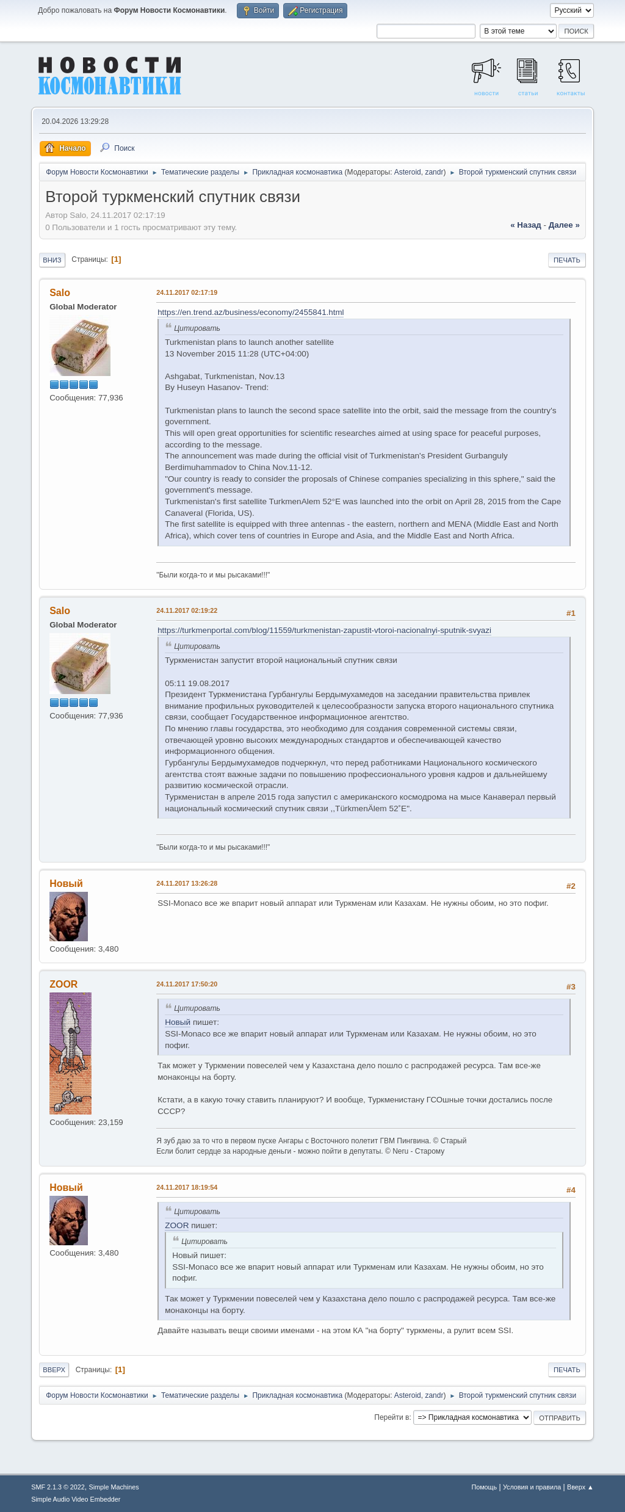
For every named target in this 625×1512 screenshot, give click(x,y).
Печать (567, 260)
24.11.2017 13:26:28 (186, 883)
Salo (59, 293)
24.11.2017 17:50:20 (186, 984)
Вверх (54, 1369)
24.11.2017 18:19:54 (186, 1187)
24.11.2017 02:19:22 (186, 610)
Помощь (484, 1487)
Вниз (52, 260)
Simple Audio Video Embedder (75, 1499)
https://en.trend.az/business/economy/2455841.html (250, 312)
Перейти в (391, 1417)
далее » (564, 225)
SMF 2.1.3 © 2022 (58, 1487)
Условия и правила (532, 1487)
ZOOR (63, 984)
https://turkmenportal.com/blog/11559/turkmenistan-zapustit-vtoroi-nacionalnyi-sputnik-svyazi (324, 630)
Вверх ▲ (580, 1487)
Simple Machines (114, 1487)
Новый (66, 883)
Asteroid (407, 172)
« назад (525, 225)
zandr (434, 172)
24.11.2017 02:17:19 (186, 292)
